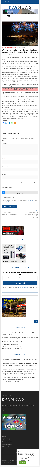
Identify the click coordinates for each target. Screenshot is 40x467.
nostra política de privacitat (20, 273)
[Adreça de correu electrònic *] (20, 245)
